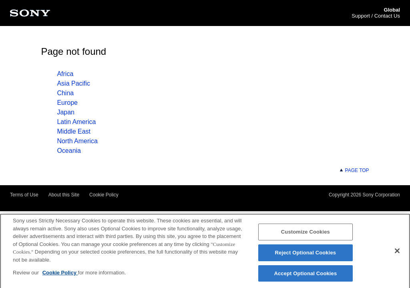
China (65, 93)
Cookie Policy (104, 195)
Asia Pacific (73, 83)
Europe (67, 102)
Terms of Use (24, 195)
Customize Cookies (305, 234)
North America (77, 141)
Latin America (76, 121)
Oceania (69, 150)
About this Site (63, 195)
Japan (65, 112)
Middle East (73, 131)
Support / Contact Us (376, 16)
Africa (65, 73)
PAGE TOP (354, 170)
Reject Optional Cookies (305, 255)
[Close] (397, 253)
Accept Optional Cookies (305, 275)
